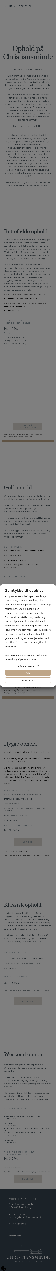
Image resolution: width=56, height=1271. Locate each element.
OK (28, 672)
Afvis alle (28, 680)
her (35, 659)
